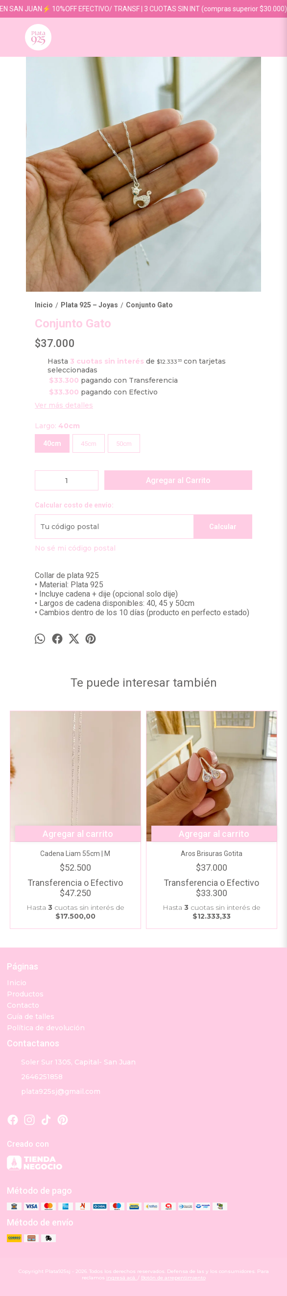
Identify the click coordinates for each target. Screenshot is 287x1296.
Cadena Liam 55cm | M (76, 853)
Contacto (23, 1005)
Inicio (16, 982)
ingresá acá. (122, 1277)
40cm (52, 443)
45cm (88, 443)
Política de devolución (46, 1027)
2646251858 (35, 1077)
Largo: (57, 425)
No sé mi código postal (75, 548)
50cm (124, 443)
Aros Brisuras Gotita (211, 853)
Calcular (223, 527)
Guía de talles (30, 1016)
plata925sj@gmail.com (53, 1092)
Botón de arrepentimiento (173, 1277)
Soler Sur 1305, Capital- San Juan (71, 1062)
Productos (25, 994)
